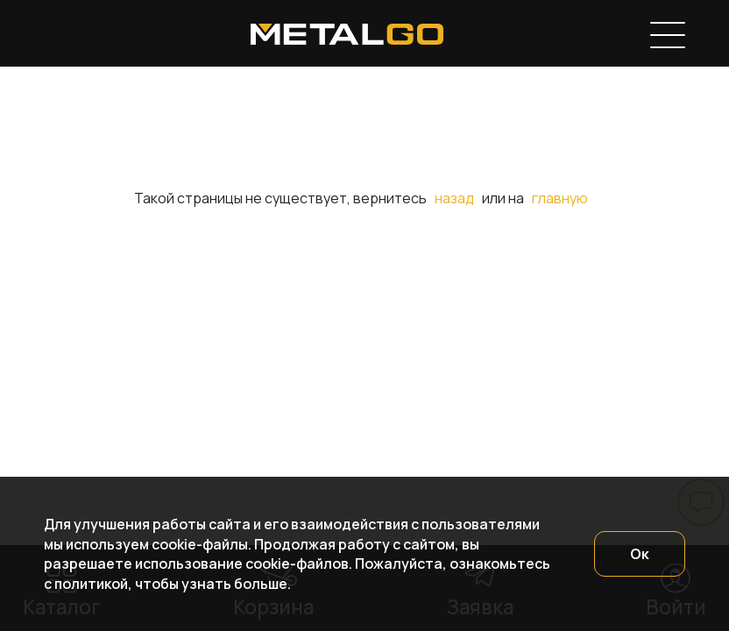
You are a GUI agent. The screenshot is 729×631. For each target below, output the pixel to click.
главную (560, 198)
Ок (639, 554)
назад (454, 198)
